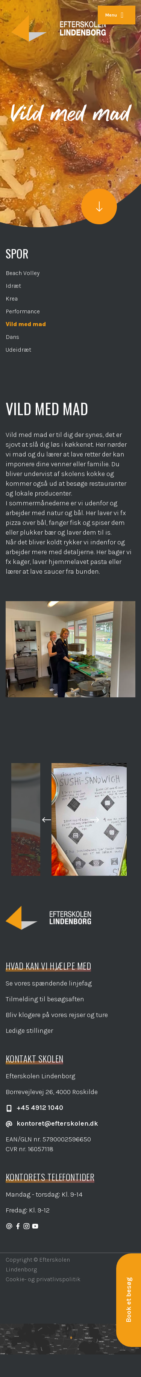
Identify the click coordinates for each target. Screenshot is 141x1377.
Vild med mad (26, 324)
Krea (12, 298)
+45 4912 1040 (34, 1107)
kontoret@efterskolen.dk (52, 1123)
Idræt (13, 285)
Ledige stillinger (29, 1030)
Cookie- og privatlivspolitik (43, 1279)
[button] (46, 819)
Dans (12, 336)
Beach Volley (22, 273)
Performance (23, 311)
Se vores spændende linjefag (49, 983)
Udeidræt (18, 349)
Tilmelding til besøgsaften (45, 999)
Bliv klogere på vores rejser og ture (57, 1015)
